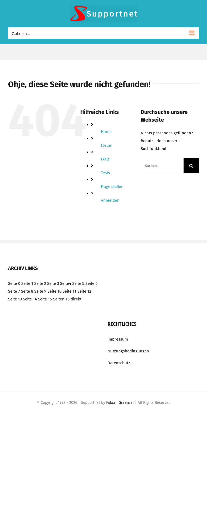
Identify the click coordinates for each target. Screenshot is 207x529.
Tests (105, 172)
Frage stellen (112, 186)
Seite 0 (14, 283)
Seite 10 (54, 291)
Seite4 (65, 283)
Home (106, 131)
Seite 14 (30, 299)
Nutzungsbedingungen (128, 351)
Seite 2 (40, 283)
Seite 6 (91, 283)
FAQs (105, 159)
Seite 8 (27, 291)
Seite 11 (69, 291)
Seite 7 (14, 291)
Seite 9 (40, 291)
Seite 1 (27, 283)
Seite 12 (84, 291)
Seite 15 (45, 299)
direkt (76, 299)
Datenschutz (119, 362)
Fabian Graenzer (120, 402)
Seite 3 (53, 283)
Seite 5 (78, 283)
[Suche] (191, 165)
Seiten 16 (61, 299)
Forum (106, 145)
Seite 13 (15, 299)
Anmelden (110, 200)
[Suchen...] (162, 165)
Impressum (118, 339)
